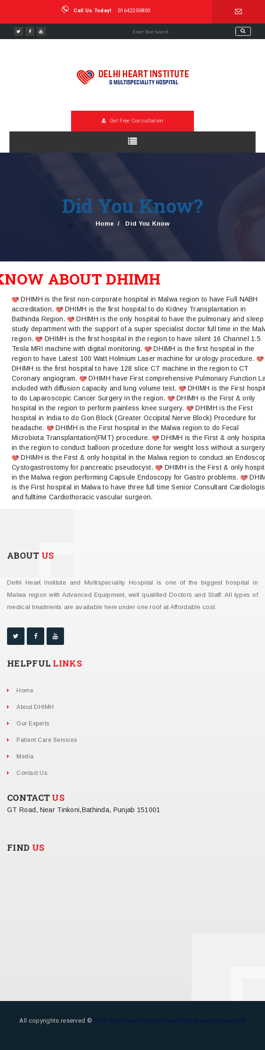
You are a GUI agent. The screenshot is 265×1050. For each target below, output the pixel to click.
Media (25, 756)
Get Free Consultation (133, 121)
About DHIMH (35, 707)
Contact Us (31, 773)
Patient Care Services (46, 740)
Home (105, 223)
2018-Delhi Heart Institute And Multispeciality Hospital (169, 1020)
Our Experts (32, 723)
